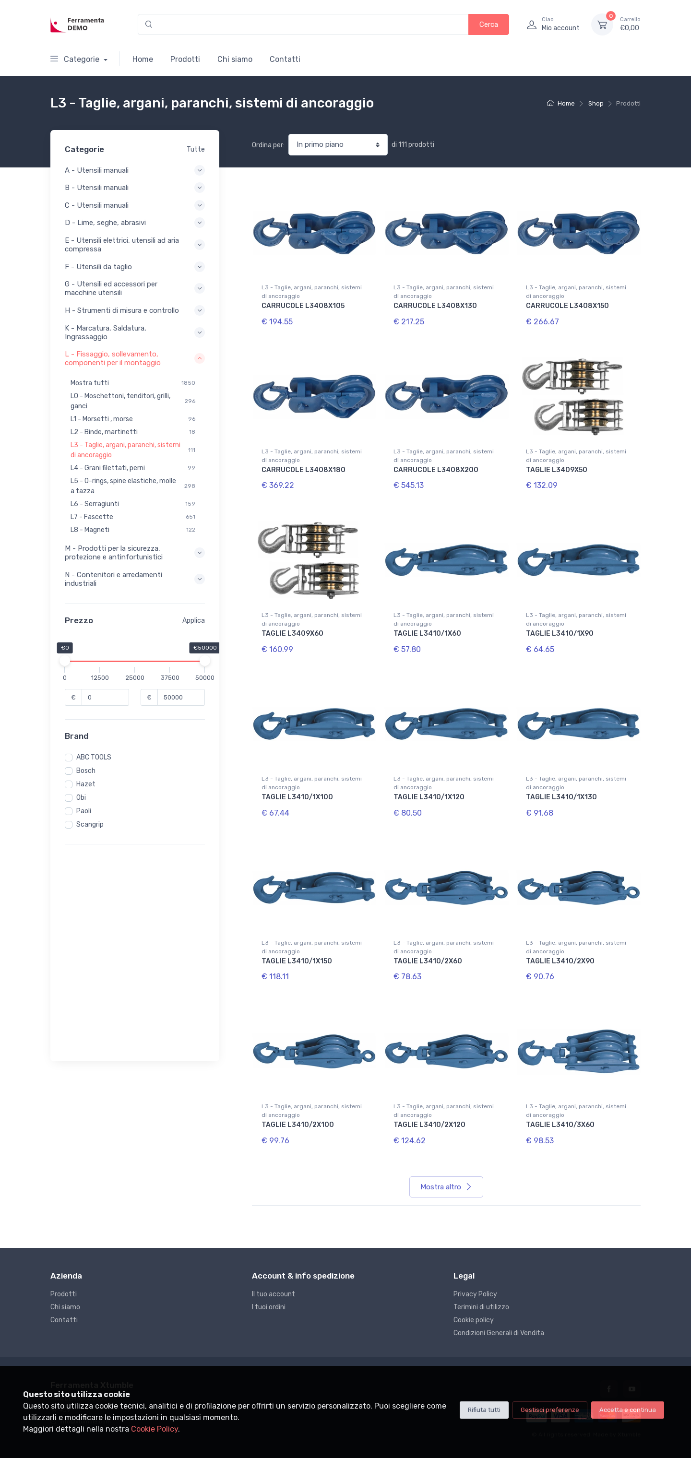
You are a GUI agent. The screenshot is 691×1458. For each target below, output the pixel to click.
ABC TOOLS (93, 757)
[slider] (65, 660)
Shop (596, 103)
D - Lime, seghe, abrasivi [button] (135, 222)
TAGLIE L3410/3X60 (560, 1125)
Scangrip (90, 824)
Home (142, 59)
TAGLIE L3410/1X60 (427, 633)
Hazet (85, 784)
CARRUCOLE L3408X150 (567, 306)
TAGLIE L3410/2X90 (560, 961)
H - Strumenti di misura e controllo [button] (135, 310)
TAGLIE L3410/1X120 (429, 797)
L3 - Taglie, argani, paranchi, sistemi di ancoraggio (312, 291)
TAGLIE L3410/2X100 (298, 1125)
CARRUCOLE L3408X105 (303, 306)
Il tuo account (273, 1294)
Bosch (85, 771)
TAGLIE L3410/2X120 (429, 1125)
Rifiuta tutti (484, 1409)
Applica (193, 620)
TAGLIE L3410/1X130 (561, 797)
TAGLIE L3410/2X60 (427, 961)
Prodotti (185, 59)
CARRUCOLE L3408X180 (304, 470)
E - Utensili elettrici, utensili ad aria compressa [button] (135, 244)
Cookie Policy (154, 1429)
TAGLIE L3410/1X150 (297, 961)
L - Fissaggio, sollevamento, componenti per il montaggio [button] (135, 358)
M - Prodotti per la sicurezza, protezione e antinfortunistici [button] (135, 552)
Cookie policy (473, 1320)
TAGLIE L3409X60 (292, 633)
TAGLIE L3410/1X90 (560, 633)
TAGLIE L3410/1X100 (297, 797)
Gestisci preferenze (550, 1409)
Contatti (285, 59)
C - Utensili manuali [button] (135, 205)
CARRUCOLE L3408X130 (435, 306)
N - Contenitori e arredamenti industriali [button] (135, 579)
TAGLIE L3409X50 (556, 470)
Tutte (196, 149)
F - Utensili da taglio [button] (135, 266)
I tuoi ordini (269, 1307)
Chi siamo (234, 59)
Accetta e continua (627, 1409)
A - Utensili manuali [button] (135, 170)
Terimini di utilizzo (481, 1307)
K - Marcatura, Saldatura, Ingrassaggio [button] (135, 332)
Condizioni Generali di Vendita (498, 1333)
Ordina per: (268, 145)
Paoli (83, 811)
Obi (81, 798)
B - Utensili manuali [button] (135, 187)
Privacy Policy (475, 1294)
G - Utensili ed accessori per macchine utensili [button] (135, 288)
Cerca (488, 24)
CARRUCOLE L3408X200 (435, 470)
